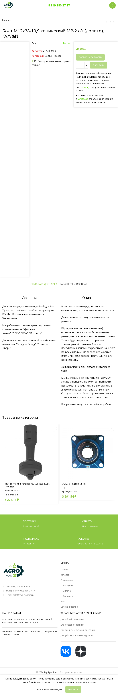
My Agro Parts (51, 672)
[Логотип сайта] (8, 5)
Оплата (67, 590)
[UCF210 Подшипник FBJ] (88, 452)
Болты (48, 55)
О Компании (67, 580)
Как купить (68, 585)
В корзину (98, 65)
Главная (7, 20)
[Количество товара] (82, 65)
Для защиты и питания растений (78, 629)
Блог (63, 601)
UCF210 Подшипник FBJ (74, 483)
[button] (54, 428)
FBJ (63, 487)
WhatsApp (83, 98)
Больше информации (49, 689)
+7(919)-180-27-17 (25, 590)
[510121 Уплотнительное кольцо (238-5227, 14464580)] (30, 452)
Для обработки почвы (72, 619)
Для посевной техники (72, 624)
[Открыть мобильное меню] (112, 5)
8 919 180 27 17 (59, 5)
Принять (73, 689)
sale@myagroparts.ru (23, 594)
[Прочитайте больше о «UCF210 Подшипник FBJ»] (111, 428)
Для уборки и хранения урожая (77, 635)
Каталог (65, 574)
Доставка (68, 596)
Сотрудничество (69, 606)
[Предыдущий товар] (106, 22)
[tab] (43, 284)
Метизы (67, 43)
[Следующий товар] (114, 22)
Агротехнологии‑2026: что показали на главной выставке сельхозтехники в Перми (27, 621)
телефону (84, 87)
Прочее (57, 55)
